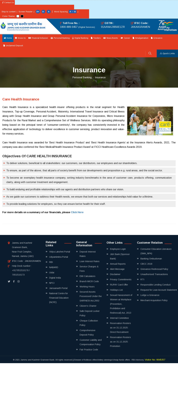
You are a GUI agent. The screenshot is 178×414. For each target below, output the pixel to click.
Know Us (20, 38)
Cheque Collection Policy (89, 322)
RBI (51, 262)
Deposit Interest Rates (88, 253)
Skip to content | (9, 11)
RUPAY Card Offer (119, 284)
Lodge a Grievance (149, 295)
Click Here (77, 212)
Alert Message (117, 269)
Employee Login (118, 249)
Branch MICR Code (89, 281)
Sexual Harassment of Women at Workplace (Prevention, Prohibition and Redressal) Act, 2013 (121, 304)
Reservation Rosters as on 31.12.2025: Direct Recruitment (120, 327)
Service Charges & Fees (89, 268)
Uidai (51, 272)
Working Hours (87, 286)
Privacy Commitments (120, 279)
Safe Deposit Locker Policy (90, 313)
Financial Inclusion (38, 38)
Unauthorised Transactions (154, 274)
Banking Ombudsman (151, 258)
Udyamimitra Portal (58, 257)
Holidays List (116, 290)
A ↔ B (73, 11)
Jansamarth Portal (58, 288)
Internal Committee (119, 318)
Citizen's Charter (88, 306)
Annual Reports (118, 264)
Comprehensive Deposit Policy (87, 332)
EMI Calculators (87, 276)
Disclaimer (115, 274)
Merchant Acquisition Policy (154, 300)
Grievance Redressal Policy (154, 269)
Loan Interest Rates (89, 261)
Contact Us (8, 2)
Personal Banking (60, 38)
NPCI (51, 283)
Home (8, 38)
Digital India (55, 277)
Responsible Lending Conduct (155, 284)
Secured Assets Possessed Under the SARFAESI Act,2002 (91, 296)
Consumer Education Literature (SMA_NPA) (156, 251)
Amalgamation (140, 38)
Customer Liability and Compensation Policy (91, 342)
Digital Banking (80, 38)
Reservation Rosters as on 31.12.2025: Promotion (120, 341)
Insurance (100, 77)
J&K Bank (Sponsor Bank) (120, 256)
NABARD (53, 267)
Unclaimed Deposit (13, 46)
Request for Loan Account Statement (158, 290)
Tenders (96, 38)
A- (43, 11)
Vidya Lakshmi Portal (59, 251)
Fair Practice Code (89, 349)
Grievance (156, 38)
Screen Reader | (26, 11)
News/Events (110, 38)
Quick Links (167, 53)
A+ (37, 11)
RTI (142, 279)
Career (125, 38)
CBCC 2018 (146, 264)
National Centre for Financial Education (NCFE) (59, 297)
